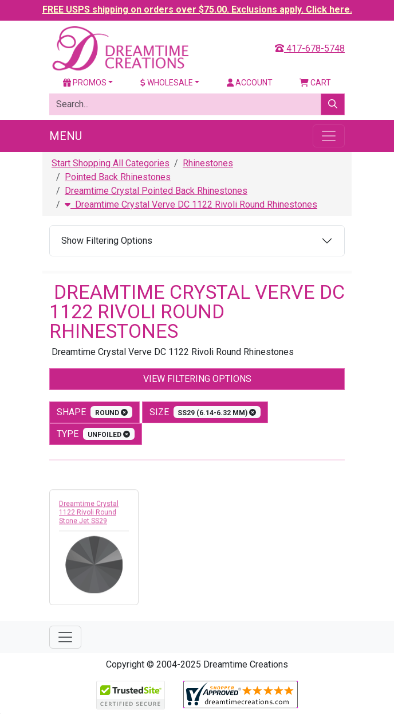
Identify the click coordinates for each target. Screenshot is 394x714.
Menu (65, 136)
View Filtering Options (197, 378)
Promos (85, 82)
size (205, 412)
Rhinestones (208, 163)
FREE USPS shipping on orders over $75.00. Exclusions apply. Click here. (197, 9)
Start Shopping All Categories (111, 163)
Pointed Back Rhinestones (118, 176)
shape (94, 412)
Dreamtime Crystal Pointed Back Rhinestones (156, 190)
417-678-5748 (310, 48)
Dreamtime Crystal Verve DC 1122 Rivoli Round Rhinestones (191, 204)
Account (250, 82)
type (96, 434)
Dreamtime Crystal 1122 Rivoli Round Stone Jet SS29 (89, 515)
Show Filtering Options (106, 240)
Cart (315, 82)
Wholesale (166, 82)
